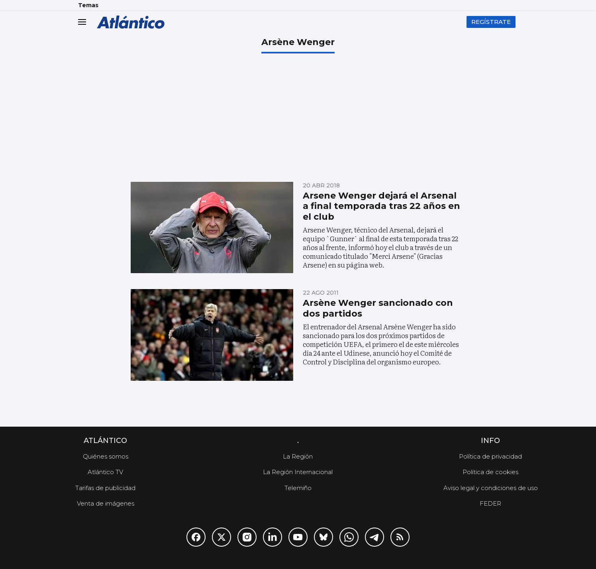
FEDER (490, 503)
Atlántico (105, 440)
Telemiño (298, 488)
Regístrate (491, 22)
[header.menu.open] (88, 22)
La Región (298, 456)
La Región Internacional (298, 472)
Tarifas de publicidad (105, 488)
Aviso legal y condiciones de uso (490, 488)
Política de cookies (490, 472)
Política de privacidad (490, 456)
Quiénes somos (105, 456)
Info (490, 440)
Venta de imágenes (105, 503)
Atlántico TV (105, 472)
